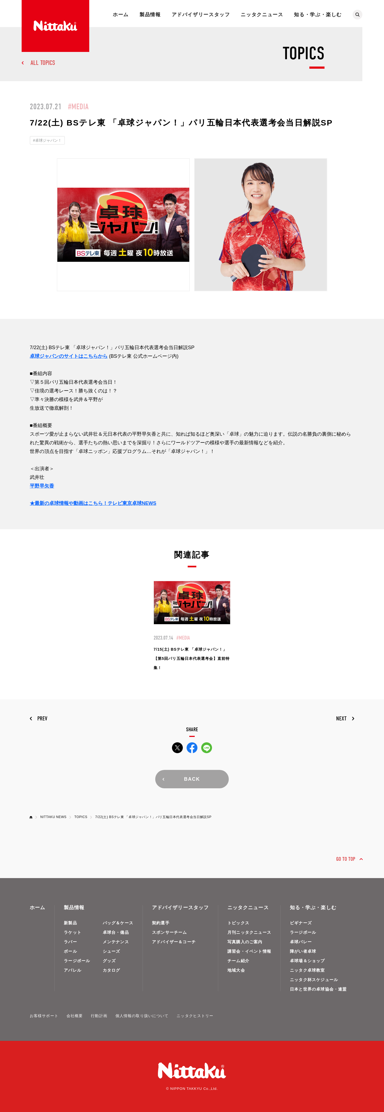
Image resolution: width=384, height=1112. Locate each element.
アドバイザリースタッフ (201, 14)
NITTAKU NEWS (53, 817)
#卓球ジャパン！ (47, 140)
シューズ (111, 951)
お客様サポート (44, 1016)
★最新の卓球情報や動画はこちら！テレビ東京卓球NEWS (93, 503)
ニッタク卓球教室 (307, 970)
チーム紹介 (238, 961)
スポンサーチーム (169, 932)
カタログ (111, 970)
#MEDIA (78, 106)
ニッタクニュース (262, 14)
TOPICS (80, 817)
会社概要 (75, 1016)
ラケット (72, 932)
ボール (70, 951)
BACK (192, 779)
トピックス (238, 923)
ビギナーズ (301, 923)
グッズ (109, 961)
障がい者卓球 (303, 951)
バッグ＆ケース (118, 923)
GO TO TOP (345, 859)
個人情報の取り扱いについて (142, 1016)
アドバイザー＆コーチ (174, 942)
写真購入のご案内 (245, 942)
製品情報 (150, 14)
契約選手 (161, 923)
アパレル (72, 970)
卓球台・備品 (116, 932)
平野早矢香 (42, 486)
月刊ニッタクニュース (249, 932)
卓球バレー (301, 942)
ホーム (121, 14)
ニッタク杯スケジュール (314, 980)
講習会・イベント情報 (249, 951)
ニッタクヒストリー (195, 1016)
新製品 (70, 923)
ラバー (70, 942)
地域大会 (236, 970)
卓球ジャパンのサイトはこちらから (69, 356)
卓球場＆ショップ (307, 961)
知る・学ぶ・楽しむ (318, 14)
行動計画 (99, 1016)
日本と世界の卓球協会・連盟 (318, 989)
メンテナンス (116, 942)
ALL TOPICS (43, 63)
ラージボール (77, 961)
